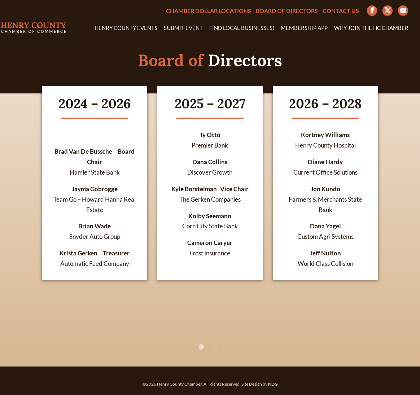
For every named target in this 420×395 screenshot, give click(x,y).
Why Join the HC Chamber (371, 28)
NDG (273, 384)
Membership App (304, 28)
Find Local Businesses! (241, 28)
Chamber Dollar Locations (208, 11)
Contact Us (341, 11)
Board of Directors (287, 11)
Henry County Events (126, 28)
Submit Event (183, 28)
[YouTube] (403, 10)
